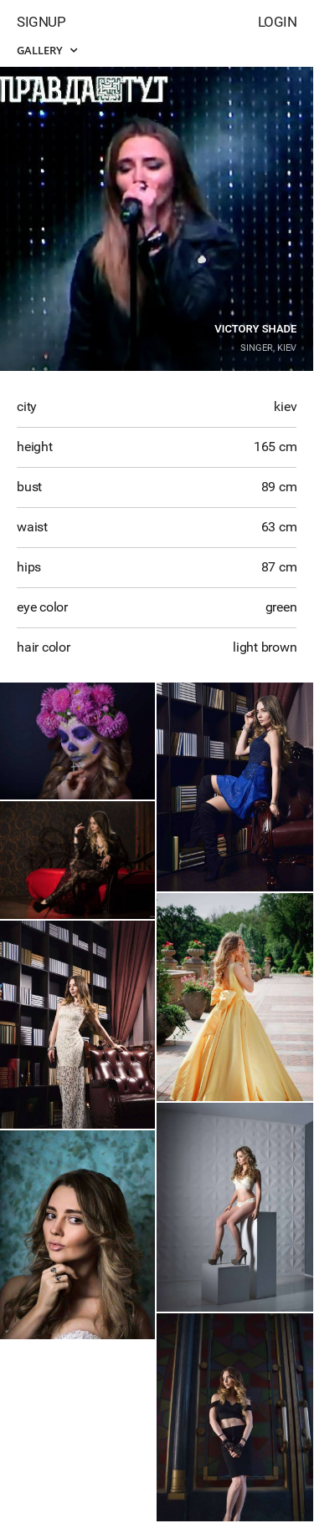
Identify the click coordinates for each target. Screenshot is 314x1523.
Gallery (47, 50)
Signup (41, 21)
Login (277, 21)
